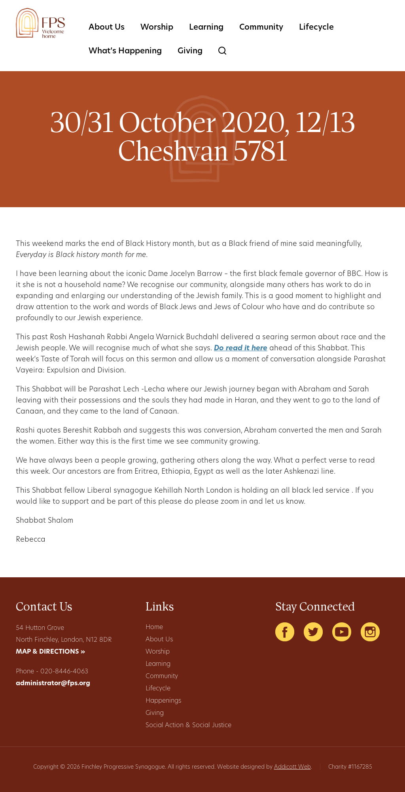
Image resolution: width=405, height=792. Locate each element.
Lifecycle (316, 28)
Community (261, 28)
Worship (156, 28)
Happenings (163, 701)
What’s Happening (125, 51)
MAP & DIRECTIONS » (50, 652)
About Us (107, 28)
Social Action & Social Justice (188, 725)
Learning (206, 28)
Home (154, 627)
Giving (190, 51)
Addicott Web (292, 767)
